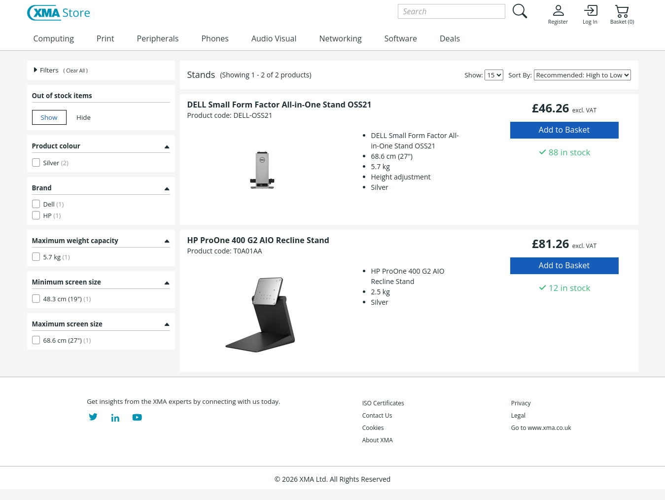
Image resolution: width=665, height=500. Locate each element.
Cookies (373, 428)
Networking (340, 38)
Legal (518, 415)
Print (105, 38)
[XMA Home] (58, 13)
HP (52, 215)
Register (558, 14)
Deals (450, 38)
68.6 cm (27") (67, 340)
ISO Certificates (383, 403)
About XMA (377, 440)
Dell (53, 204)
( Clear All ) (76, 70)
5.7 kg (56, 257)
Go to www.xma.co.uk (541, 428)
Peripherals (158, 38)
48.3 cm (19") (67, 299)
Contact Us (377, 415)
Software (401, 38)
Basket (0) (622, 14)
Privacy (521, 403)
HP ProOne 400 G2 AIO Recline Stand (258, 240)
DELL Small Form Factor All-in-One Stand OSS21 (279, 104)
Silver (56, 163)
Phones (214, 38)
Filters (45, 70)
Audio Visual (273, 38)
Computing (54, 38)
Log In (590, 14)
